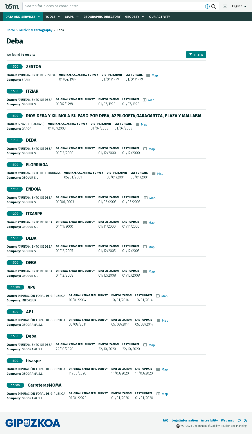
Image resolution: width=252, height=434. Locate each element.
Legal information (185, 420)
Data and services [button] (21, 17)
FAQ (165, 420)
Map (155, 75)
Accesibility (209, 420)
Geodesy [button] (137, 17)
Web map (227, 420)
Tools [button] (51, 17)
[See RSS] (245, 420)
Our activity (165, 17)
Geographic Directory (106, 17)
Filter (196, 55)
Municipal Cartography (35, 30)
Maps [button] (71, 17)
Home (11, 30)
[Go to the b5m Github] (239, 420)
